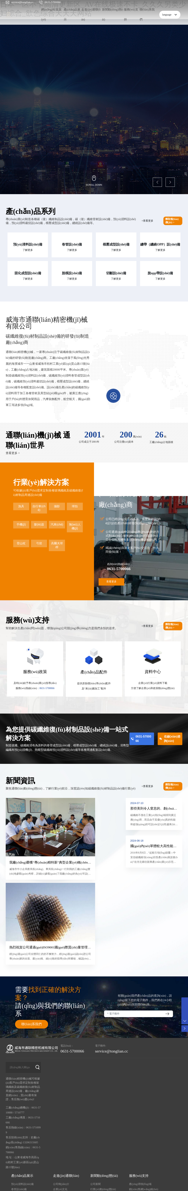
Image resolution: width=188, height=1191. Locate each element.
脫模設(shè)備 (72, 273)
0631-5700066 (53, 2)
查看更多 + (13, 453)
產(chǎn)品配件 (93, 672)
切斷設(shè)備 (116, 273)
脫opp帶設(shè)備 (160, 273)
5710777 (19, 1022)
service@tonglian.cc (22, 2)
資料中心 (153, 671)
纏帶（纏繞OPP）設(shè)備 (160, 244)
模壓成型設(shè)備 (116, 244)
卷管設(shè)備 (72, 244)
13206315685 (30, 1052)
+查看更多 (147, 220)
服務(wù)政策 (35, 671)
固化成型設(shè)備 (28, 273)
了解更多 (28, 250)
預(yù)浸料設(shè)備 (27, 244)
